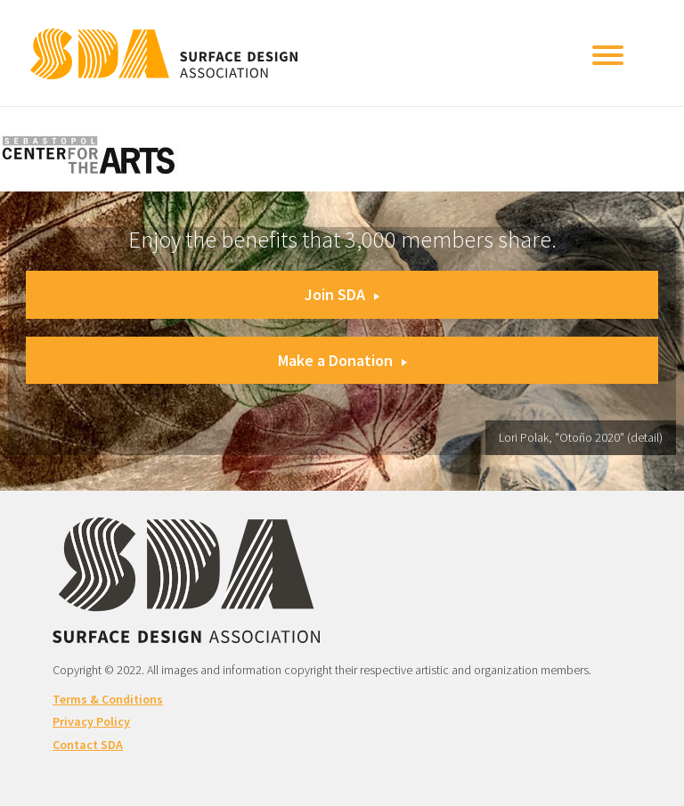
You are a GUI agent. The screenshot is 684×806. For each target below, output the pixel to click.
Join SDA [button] (342, 294)
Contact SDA (88, 745)
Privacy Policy (91, 721)
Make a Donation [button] (342, 360)
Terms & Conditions (108, 699)
